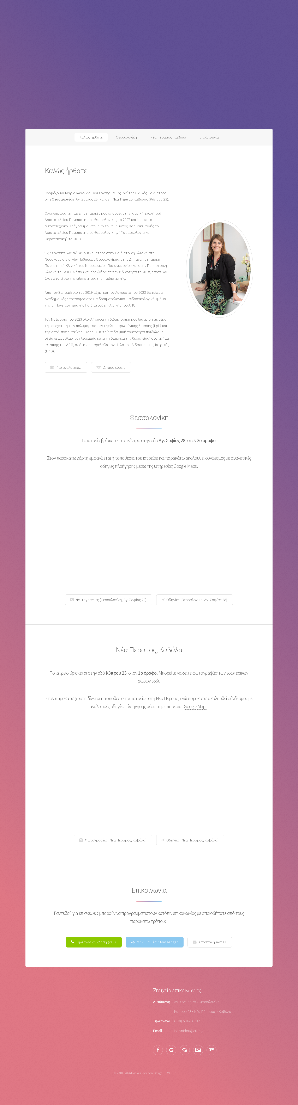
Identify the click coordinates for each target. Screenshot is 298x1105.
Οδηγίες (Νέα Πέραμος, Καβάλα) (192, 840)
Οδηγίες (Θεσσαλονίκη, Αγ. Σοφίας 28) (196, 599)
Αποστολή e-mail (212, 942)
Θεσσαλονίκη (126, 137)
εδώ (155, 681)
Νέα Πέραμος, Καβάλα (168, 137)
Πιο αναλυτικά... (69, 367)
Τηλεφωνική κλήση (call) (96, 942)
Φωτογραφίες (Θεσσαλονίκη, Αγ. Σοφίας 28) (111, 599)
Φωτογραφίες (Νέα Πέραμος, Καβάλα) (116, 840)
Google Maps (185, 466)
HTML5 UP (170, 1073)
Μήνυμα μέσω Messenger (157, 942)
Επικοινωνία (209, 137)
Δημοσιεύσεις (114, 367)
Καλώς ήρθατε (91, 137)
